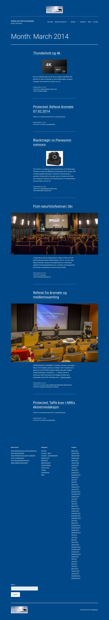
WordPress (95, 609)
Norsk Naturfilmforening (22, 21)
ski (50, 277)
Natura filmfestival (60, 22)
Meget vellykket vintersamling (19, 463)
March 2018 (74, 470)
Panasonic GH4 (47, 190)
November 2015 (75, 515)
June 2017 (74, 479)
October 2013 (75, 552)
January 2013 (75, 573)
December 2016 (75, 491)
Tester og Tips (53, 89)
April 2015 (74, 520)
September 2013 (76, 554)
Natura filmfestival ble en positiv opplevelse (23, 455)
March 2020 (74, 460)
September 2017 (76, 475)
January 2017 (75, 489)
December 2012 (75, 576)
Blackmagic (40, 190)
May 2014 (74, 539)
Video (42, 475)
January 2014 (75, 544)
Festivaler (43, 275)
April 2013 (74, 566)
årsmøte (42, 386)
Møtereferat (60, 385)
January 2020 (75, 463)
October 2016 (75, 496)
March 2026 (74, 451)
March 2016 (74, 506)
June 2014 (74, 537)
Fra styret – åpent (46, 453)
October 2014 (75, 530)
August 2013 (75, 556)
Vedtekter (83, 22)
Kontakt (95, 22)
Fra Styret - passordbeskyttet (48, 124)
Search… (13, 584)
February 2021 (75, 458)
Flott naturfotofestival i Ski (53, 206)
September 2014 (76, 532)
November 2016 (75, 494)
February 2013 (75, 571)
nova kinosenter (49, 386)
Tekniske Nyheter (45, 89)
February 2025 (75, 455)
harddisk (41, 91)
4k (37, 91)
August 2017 (75, 477)
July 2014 (74, 535)
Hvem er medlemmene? (17, 458)
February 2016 (75, 508)
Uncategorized (45, 472)
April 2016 (74, 503)
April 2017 (74, 482)
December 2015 (75, 513)
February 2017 (75, 487)
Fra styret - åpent (45, 385)
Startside (50, 22)
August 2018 (75, 465)
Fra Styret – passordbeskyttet (49, 455)
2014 (38, 386)
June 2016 (74, 499)
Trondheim (55, 386)
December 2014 (75, 525)
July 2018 (74, 467)
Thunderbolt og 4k (46, 53)
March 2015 (74, 523)
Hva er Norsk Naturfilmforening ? (20, 460)
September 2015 (76, 518)
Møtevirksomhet (68, 385)
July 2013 (74, 559)
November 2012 (75, 578)
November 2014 (75, 527)
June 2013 (74, 561)
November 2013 (75, 549)
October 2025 (75, 453)
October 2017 (75, 472)
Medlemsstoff (53, 385)
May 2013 (74, 564)
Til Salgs (43, 470)
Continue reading (65, 377)
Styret (89, 22)
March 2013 (74, 568)
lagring (45, 91)
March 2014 (74, 542)
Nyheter (73, 22)
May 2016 (74, 501)
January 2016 (75, 511)
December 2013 (75, 547)
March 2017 (74, 484)
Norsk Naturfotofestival (43, 277)
